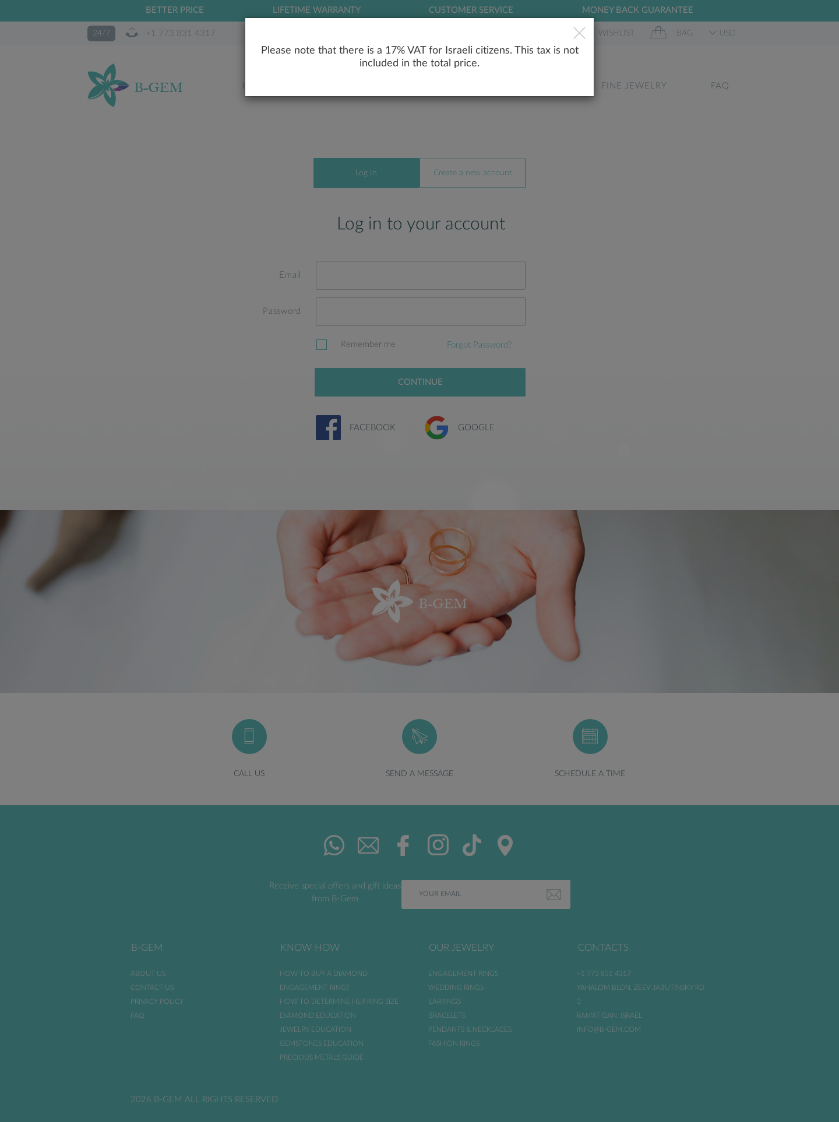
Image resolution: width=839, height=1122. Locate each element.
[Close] (579, 34)
